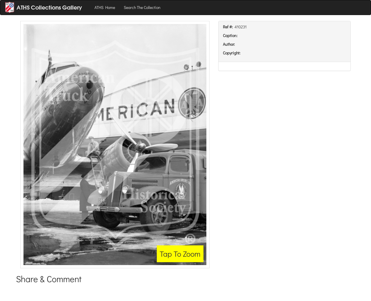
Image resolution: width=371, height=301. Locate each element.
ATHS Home (104, 7)
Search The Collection (142, 7)
